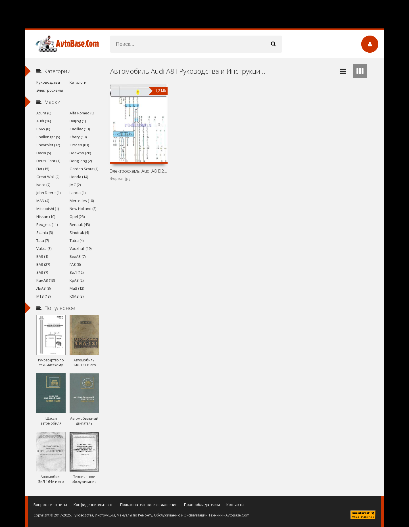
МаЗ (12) (77, 288)
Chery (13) (78, 136)
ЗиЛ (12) (77, 272)
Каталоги (78, 82)
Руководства (48, 82)
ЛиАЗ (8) (43, 288)
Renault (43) (80, 224)
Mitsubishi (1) (47, 208)
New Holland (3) (83, 208)
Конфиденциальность (94, 504)
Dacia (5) (43, 152)
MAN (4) (42, 200)
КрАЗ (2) (77, 280)
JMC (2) (75, 184)
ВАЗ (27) (43, 264)
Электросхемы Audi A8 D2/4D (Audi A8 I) (138, 171)
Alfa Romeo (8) (82, 113)
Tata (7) (42, 240)
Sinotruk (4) (79, 232)
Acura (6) (43, 113)
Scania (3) (44, 232)
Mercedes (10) (82, 200)
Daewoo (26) (80, 152)
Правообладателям (202, 504)
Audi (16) (43, 120)
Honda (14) (79, 176)
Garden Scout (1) (84, 168)
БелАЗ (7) (77, 256)
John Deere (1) (48, 192)
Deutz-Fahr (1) (48, 160)
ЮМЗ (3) (77, 296)
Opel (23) (77, 216)
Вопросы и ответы (50, 504)
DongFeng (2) (81, 160)
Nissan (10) (45, 216)
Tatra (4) (77, 240)
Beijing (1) (78, 120)
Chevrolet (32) (48, 144)
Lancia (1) (77, 192)
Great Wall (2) (47, 176)
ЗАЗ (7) (42, 272)
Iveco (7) (43, 184)
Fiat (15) (42, 168)
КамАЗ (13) (45, 280)
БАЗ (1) (42, 256)
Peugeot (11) (47, 224)
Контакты (235, 504)
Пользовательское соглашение (149, 504)
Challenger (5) (48, 136)
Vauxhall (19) (80, 248)
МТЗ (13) (43, 296)
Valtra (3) (43, 248)
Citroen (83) (79, 144)
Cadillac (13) (80, 128)
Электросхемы (49, 90)
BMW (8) (43, 128)
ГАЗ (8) (75, 264)
